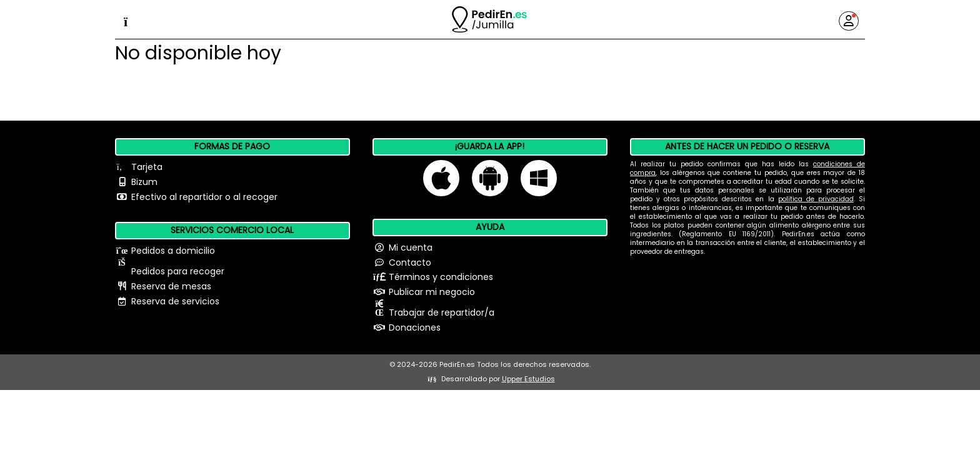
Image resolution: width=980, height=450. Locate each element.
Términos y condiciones (441, 277)
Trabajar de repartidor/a (441, 312)
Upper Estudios (528, 379)
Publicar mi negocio (432, 292)
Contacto (410, 262)
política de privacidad (816, 199)
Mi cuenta (410, 247)
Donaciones (415, 327)
